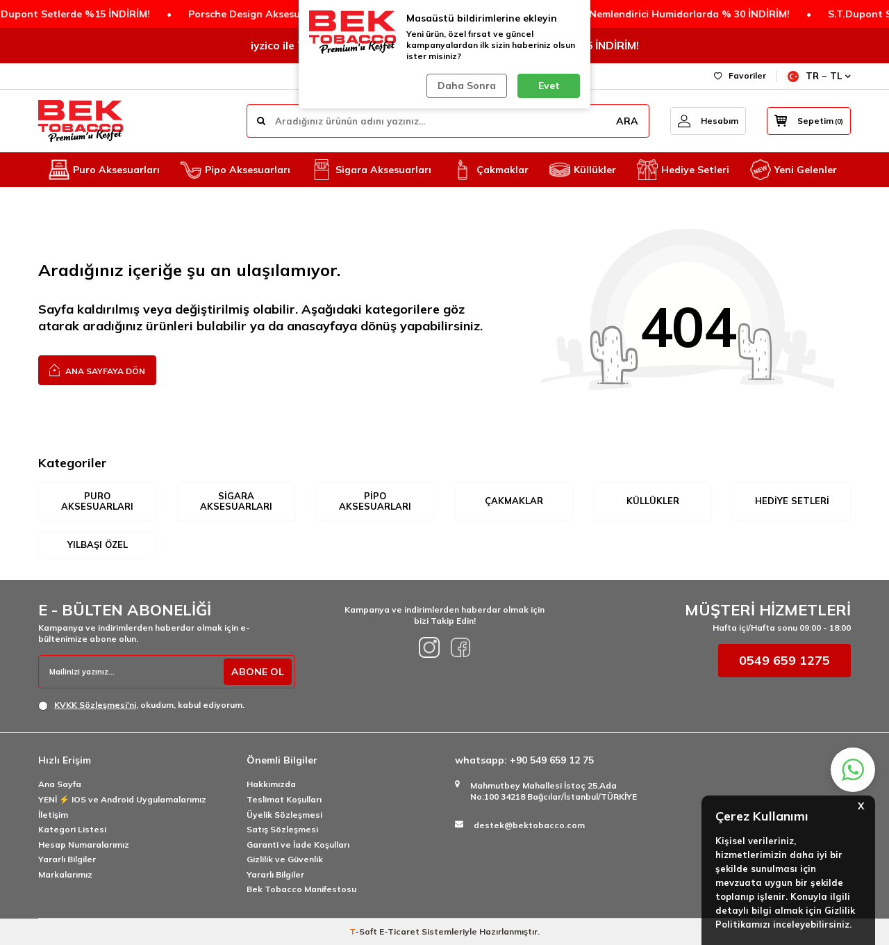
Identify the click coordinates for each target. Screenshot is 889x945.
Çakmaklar (490, 169)
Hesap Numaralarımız (83, 844)
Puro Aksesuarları (104, 169)
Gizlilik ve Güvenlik (285, 859)
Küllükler (582, 169)
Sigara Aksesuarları (371, 169)
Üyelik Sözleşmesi (284, 814)
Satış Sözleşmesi (282, 829)
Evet (549, 85)
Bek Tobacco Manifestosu (301, 889)
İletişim (53, 814)
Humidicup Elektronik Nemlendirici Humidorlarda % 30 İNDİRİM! (616, 14)
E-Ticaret (399, 931)
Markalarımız (65, 874)
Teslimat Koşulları (284, 799)
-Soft (364, 931)
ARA (627, 121)
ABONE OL (257, 671)
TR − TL (819, 76)
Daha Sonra (467, 85)
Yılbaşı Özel (97, 544)
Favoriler (740, 75)
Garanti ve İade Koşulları (298, 844)
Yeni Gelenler (793, 169)
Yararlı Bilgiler (67, 859)
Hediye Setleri (683, 169)
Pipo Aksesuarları (235, 169)
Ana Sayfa (59, 784)
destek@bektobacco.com (529, 825)
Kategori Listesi (72, 829)
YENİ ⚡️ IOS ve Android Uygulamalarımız (122, 799)
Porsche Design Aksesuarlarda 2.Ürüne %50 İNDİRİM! (296, 14)
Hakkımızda (271, 784)
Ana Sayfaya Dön (97, 370)
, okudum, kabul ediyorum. (141, 705)
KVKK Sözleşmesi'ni (95, 705)
